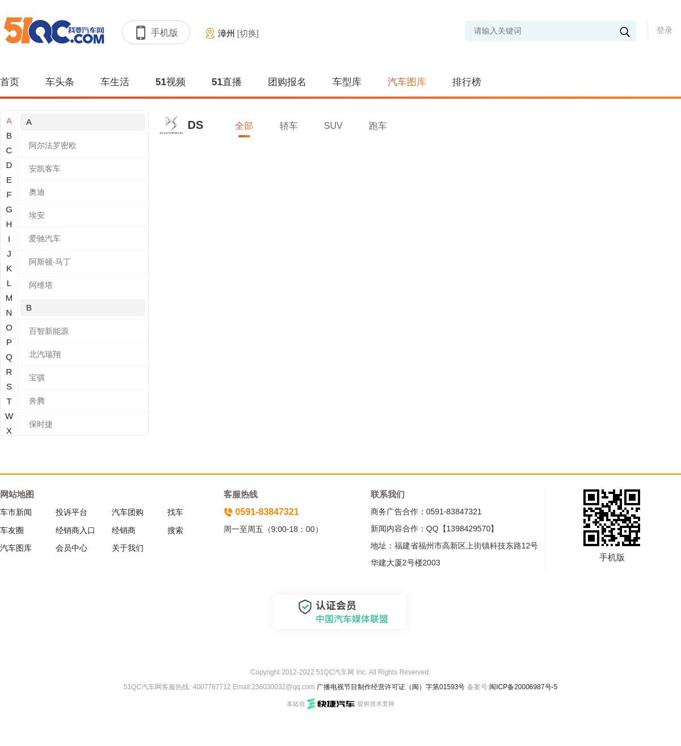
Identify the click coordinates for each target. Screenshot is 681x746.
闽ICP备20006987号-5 (523, 687)
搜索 (175, 530)
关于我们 (128, 547)
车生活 (114, 82)
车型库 (347, 82)
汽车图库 (407, 82)
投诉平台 (71, 512)
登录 (664, 30)
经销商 (124, 530)
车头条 (59, 82)
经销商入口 (75, 530)
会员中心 (71, 547)
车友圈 (12, 530)
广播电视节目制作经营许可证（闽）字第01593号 (391, 687)
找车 (175, 512)
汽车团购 (128, 512)
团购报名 (287, 82)
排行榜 (466, 82)
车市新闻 (16, 512)
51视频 (170, 82)
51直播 (227, 82)
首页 (9, 82)
